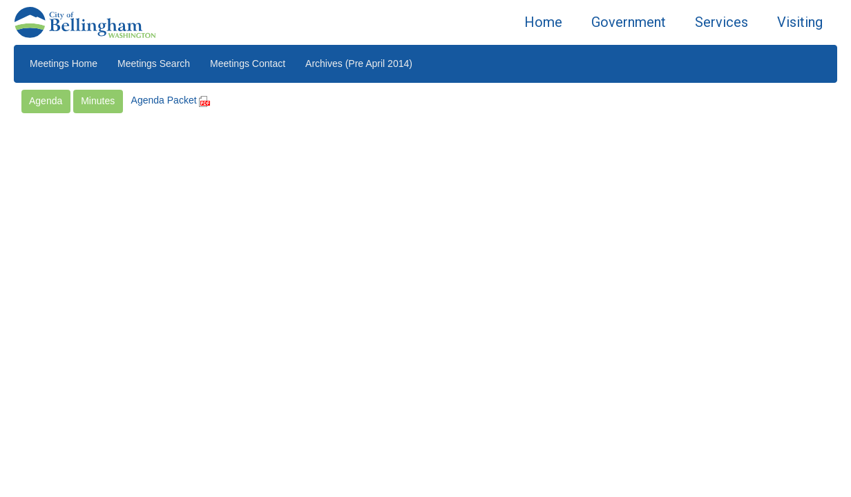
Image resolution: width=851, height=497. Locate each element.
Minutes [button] (98, 100)
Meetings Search (153, 63)
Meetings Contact (247, 63)
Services (721, 22)
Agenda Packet (171, 100)
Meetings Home (63, 63)
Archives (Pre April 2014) (358, 63)
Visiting (800, 22)
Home (543, 22)
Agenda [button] (45, 100)
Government (628, 22)
